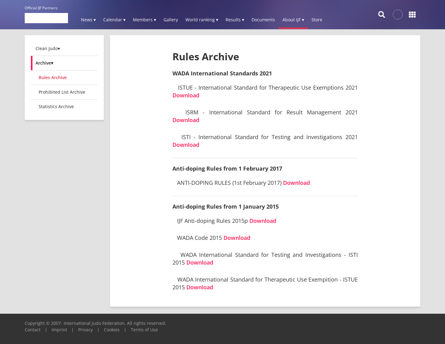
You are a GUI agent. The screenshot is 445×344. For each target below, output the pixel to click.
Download (185, 95)
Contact (32, 330)
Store (317, 20)
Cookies (112, 330)
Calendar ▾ (114, 20)
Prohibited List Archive (62, 92)
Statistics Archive (56, 106)
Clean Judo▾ (48, 48)
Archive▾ (44, 63)
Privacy (85, 330)
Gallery (170, 20)
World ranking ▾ (201, 20)
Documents (263, 20)
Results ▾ (235, 20)
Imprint (59, 330)
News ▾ (88, 20)
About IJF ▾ (293, 20)
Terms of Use (144, 330)
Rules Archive (53, 77)
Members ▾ (144, 20)
